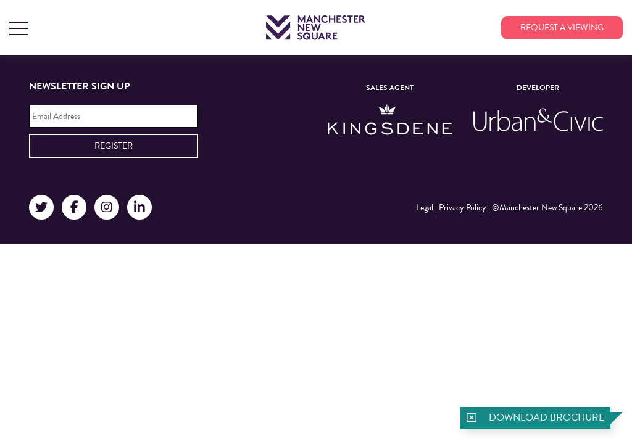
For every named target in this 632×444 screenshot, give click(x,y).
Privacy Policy (462, 207)
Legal (424, 207)
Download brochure (546, 417)
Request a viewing (562, 27)
